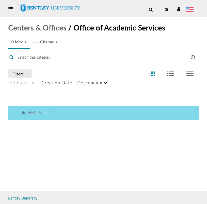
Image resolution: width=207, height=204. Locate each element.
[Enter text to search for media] (95, 57)
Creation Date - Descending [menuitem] (72, 82)
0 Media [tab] (19, 41)
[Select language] (190, 10)
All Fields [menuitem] (19, 82)
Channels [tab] (44, 40)
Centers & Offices (37, 27)
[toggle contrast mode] (166, 9)
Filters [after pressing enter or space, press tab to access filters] (20, 73)
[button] (12, 8)
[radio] (152, 74)
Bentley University (22, 198)
